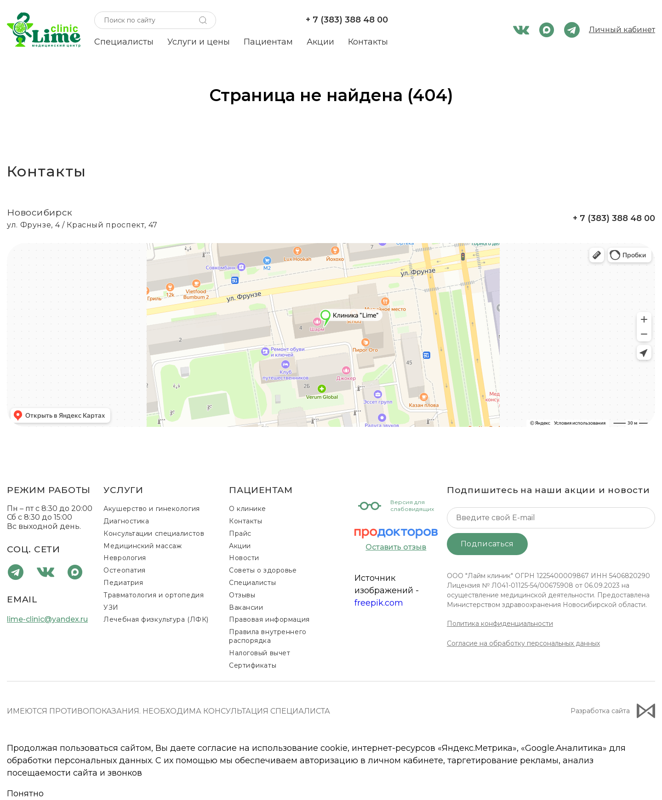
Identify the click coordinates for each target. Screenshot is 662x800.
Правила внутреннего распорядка (268, 636)
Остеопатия (124, 570)
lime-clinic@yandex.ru (47, 619)
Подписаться (487, 543)
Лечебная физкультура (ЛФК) (156, 619)
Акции (320, 42)
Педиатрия (123, 583)
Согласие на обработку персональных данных (523, 643)
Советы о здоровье (263, 570)
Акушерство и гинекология (151, 509)
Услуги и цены (198, 42)
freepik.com (378, 603)
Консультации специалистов (153, 533)
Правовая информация (269, 619)
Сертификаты (252, 665)
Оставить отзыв (395, 547)
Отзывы (242, 595)
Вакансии (246, 607)
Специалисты (124, 42)
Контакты (368, 42)
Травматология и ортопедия (153, 595)
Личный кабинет (622, 29)
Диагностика (126, 521)
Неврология (124, 558)
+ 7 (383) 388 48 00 (347, 20)
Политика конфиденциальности (500, 623)
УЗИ (111, 607)
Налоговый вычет (259, 653)
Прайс (240, 533)
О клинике (247, 509)
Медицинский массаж (142, 546)
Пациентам (268, 42)
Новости (244, 558)
